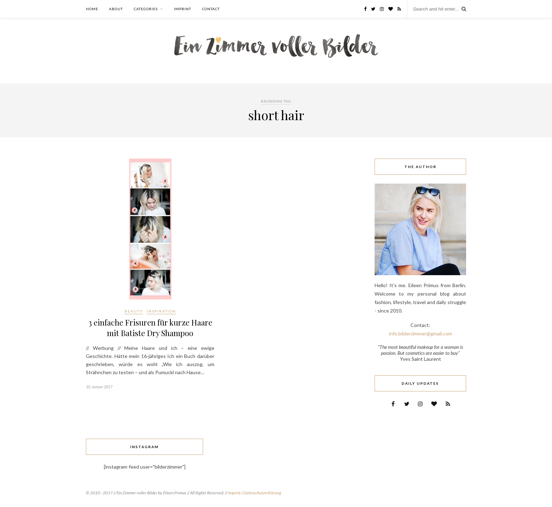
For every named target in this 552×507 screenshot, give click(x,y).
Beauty (134, 311)
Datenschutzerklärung (262, 492)
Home (92, 9)
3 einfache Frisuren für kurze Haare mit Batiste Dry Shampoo (150, 327)
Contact (211, 9)
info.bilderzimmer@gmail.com (420, 333)
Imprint (182, 9)
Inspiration (161, 311)
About (116, 9)
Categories (146, 9)
